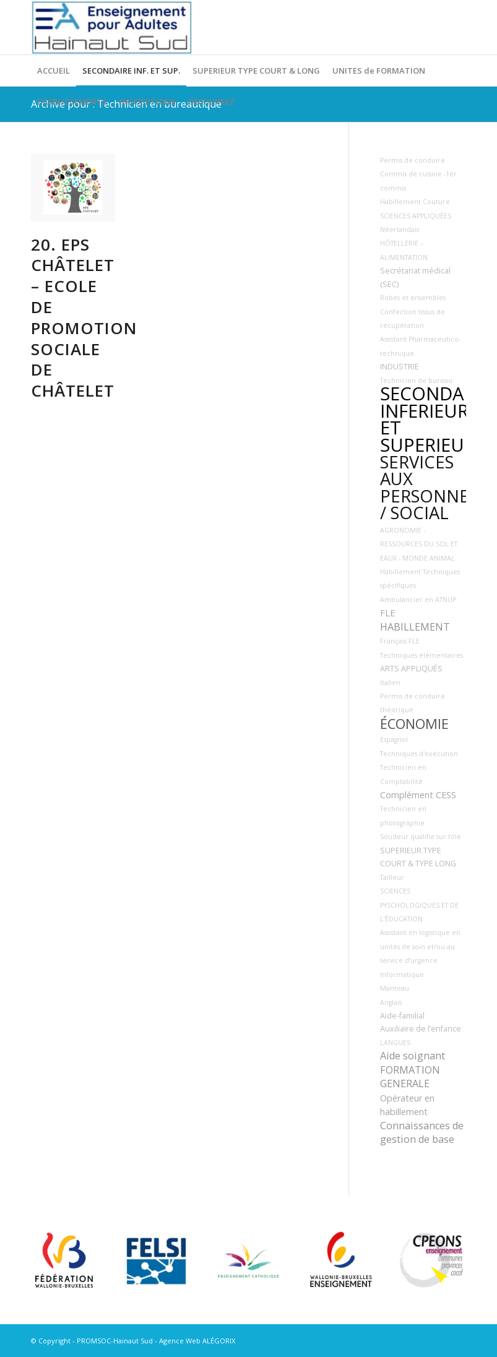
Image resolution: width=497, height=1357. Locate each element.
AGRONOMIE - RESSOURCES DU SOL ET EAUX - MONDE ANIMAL (418, 544)
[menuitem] (53, 70)
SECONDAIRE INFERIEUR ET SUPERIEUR (435, 419)
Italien (390, 682)
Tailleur (392, 877)
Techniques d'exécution (419, 753)
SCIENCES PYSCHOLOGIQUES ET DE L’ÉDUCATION (419, 905)
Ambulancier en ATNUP (418, 599)
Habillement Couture (415, 201)
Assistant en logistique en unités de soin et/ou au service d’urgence (420, 946)
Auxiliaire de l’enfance (420, 1028)
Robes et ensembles (413, 297)
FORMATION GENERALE (410, 1076)
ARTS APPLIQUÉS (411, 668)
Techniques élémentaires (421, 655)
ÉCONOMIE (414, 724)
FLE (387, 613)
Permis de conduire (412, 160)
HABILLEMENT (415, 627)
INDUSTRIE (399, 366)
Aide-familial (402, 1015)
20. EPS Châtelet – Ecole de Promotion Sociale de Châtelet (84, 317)
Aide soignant (412, 1055)
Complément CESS (418, 795)
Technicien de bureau (416, 380)
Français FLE (400, 641)
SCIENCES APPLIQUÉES (415, 216)
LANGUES (395, 1042)
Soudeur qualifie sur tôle (420, 836)
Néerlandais (399, 229)
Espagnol (394, 739)
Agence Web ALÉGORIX (197, 1340)
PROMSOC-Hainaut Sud (115, 1340)
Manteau (394, 988)
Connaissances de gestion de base (422, 1132)
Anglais (391, 1002)
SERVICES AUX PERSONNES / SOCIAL (429, 487)
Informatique (402, 974)
